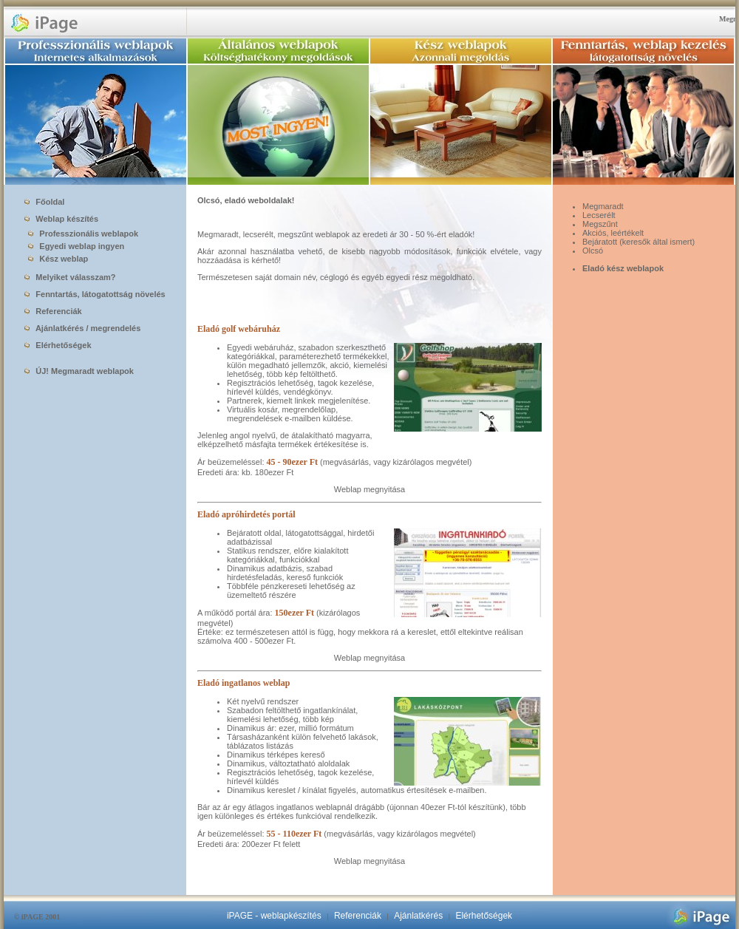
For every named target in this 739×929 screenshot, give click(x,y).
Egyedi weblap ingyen (73, 246)
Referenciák (52, 311)
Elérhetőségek (57, 345)
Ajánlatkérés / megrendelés (82, 328)
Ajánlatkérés (418, 916)
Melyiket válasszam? (69, 277)
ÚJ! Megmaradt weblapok (79, 371)
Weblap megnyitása (369, 489)
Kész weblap (55, 258)
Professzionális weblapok (80, 233)
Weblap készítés (61, 218)
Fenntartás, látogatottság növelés (94, 294)
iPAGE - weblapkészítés (274, 916)
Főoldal (44, 201)
